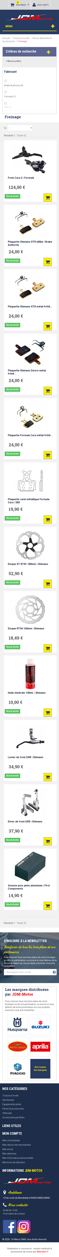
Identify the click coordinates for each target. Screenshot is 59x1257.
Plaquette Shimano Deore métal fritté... (27, 372)
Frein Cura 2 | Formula (21, 177)
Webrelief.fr (42, 1251)
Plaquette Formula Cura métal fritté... (30, 435)
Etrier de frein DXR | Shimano (25, 821)
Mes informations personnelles (17, 1158)
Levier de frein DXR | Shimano (25, 757)
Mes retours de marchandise (16, 1145)
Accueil (6, 38)
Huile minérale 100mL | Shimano (27, 692)
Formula (10, 96)
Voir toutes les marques (40, 1068)
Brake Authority (13, 85)
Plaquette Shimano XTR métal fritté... (30, 306)
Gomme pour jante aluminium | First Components (29, 887)
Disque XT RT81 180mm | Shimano (28, 564)
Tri (5, 128)
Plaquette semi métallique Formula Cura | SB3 (28, 501)
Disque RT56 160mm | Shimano (26, 628)
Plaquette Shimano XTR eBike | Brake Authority (30, 243)
